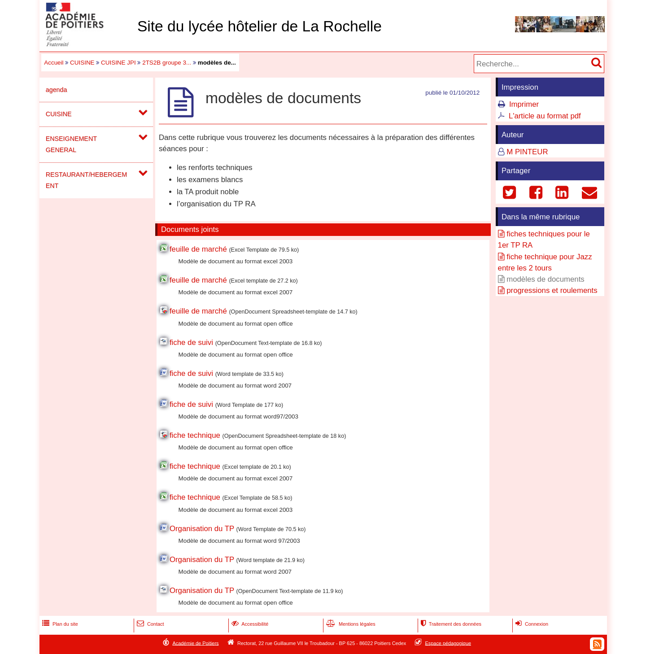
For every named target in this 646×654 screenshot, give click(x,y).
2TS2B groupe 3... (166, 62)
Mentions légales (349, 624)
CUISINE (82, 62)
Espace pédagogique (448, 642)
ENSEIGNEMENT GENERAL (71, 144)
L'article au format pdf (545, 116)
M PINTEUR (527, 152)
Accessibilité (249, 624)
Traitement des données (450, 624)
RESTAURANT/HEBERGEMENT (86, 180)
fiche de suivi (191, 342)
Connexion (531, 624)
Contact (149, 624)
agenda (56, 89)
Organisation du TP (202, 528)
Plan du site (59, 624)
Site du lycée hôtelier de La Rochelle (259, 26)
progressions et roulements (551, 290)
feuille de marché (198, 249)
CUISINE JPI (118, 62)
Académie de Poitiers (195, 642)
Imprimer (524, 104)
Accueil (53, 62)
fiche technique (195, 435)
